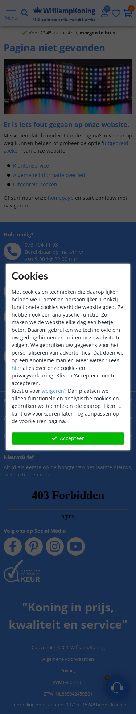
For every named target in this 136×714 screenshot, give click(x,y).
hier (16, 367)
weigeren (53, 390)
